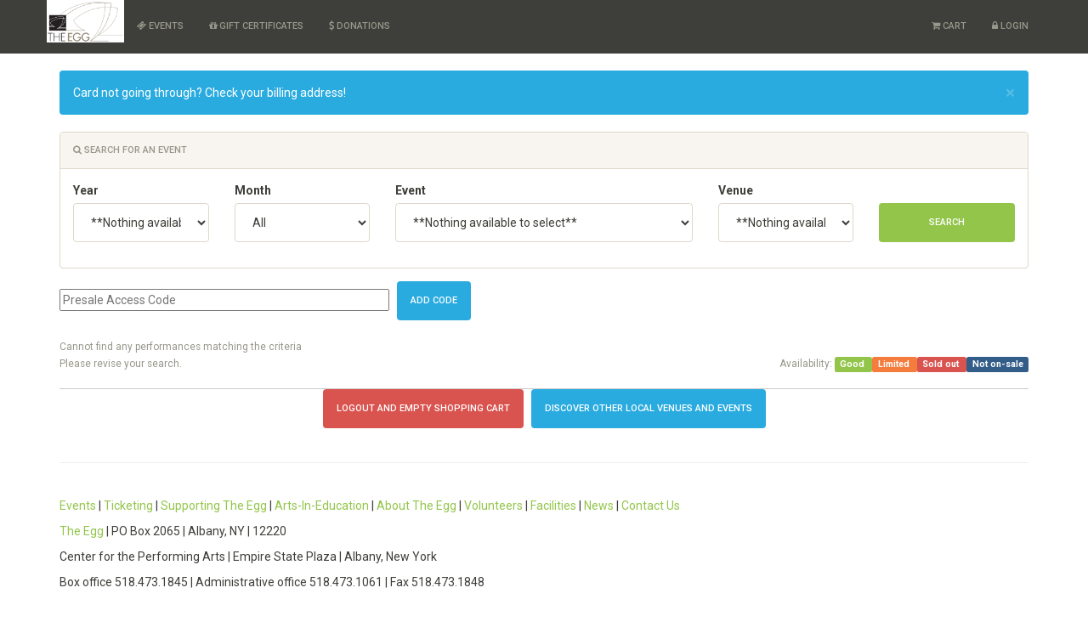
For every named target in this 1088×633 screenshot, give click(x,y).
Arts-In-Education (322, 505)
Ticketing (128, 505)
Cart (949, 25)
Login (1010, 25)
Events (160, 25)
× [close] (1010, 93)
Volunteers (493, 505)
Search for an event (130, 149)
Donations (359, 25)
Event (410, 190)
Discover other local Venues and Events (648, 408)
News (599, 505)
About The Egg (416, 505)
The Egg (82, 531)
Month (253, 190)
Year (86, 190)
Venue (735, 190)
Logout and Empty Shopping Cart (423, 408)
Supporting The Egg (214, 505)
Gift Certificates (256, 25)
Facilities (553, 505)
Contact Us (650, 505)
